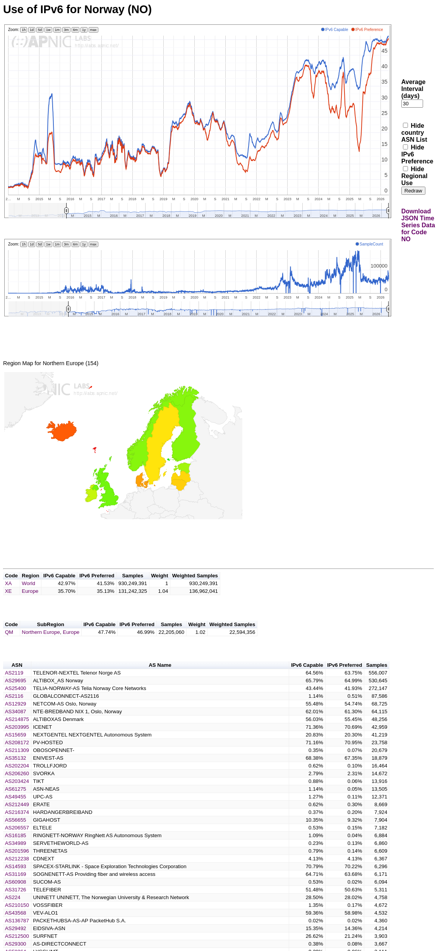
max (93, 30)
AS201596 (17, 865)
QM (9, 644)
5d (40, 30)
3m (66, 30)
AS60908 (15, 896)
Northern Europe (41, 644)
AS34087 (15, 725)
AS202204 (17, 780)
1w (48, 30)
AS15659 (15, 749)
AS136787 (17, 934)
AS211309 (17, 764)
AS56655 (15, 834)
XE (8, 600)
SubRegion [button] (50, 636)
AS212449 (17, 818)
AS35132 (15, 772)
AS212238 (17, 872)
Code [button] (11, 585)
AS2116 (14, 710)
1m (57, 30)
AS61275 (15, 803)
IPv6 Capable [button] (59, 585)
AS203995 (17, 741)
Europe (30, 600)
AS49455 (15, 811)
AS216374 (17, 826)
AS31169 (15, 888)
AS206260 (17, 787)
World (28, 593)
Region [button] (30, 585)
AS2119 (14, 687)
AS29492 (15, 942)
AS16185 (15, 849)
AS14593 (15, 880)
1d (32, 30)
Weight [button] (159, 585)
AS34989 (15, 857)
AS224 (13, 911)
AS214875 (17, 733)
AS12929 (15, 718)
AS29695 (15, 694)
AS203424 (17, 795)
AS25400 (15, 702)
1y (84, 30)
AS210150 (17, 919)
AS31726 (15, 903)
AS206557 (17, 842)
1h (24, 30)
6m (75, 30)
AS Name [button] (160, 679)
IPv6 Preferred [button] (96, 585)
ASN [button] (17, 679)
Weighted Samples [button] (195, 585)
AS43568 (15, 927)
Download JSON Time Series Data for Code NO (418, 225)
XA (8, 593)
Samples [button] (132, 585)
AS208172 (17, 756)
